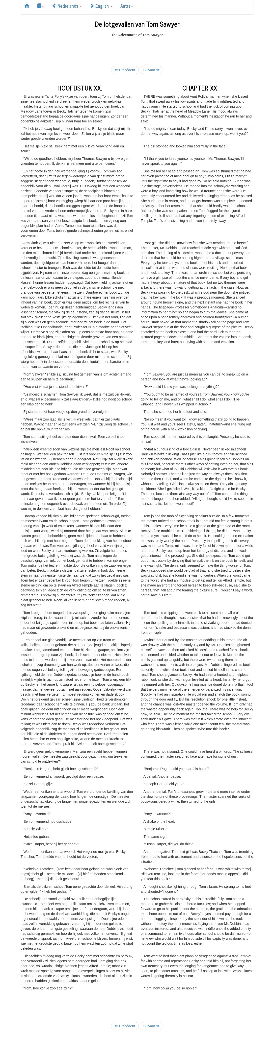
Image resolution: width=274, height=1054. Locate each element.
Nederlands (67, 5)
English (101, 5)
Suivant (151, 70)
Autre (126, 5)
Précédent (125, 70)
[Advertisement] (137, 48)
